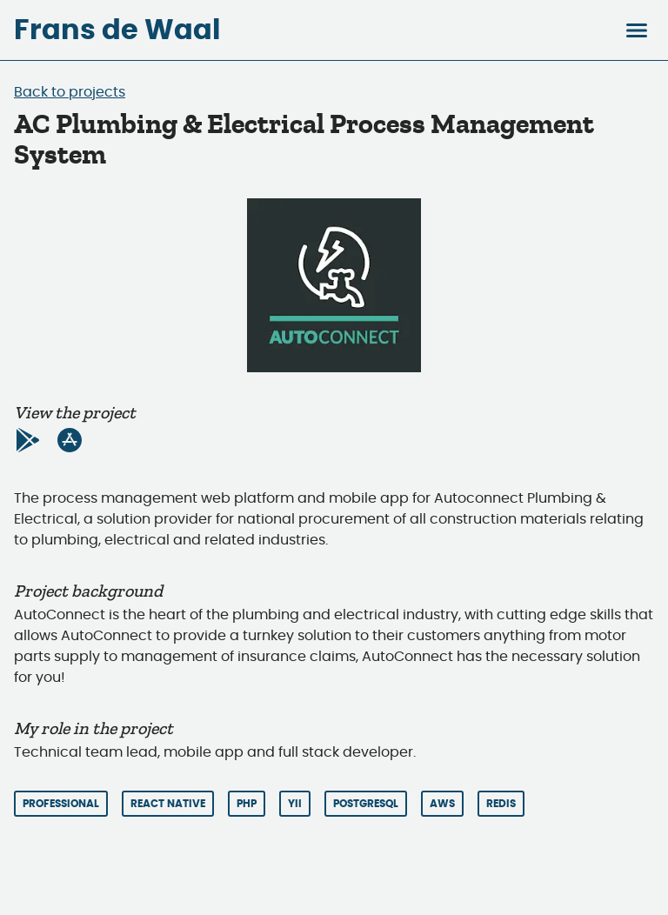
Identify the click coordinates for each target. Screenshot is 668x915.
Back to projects (69, 92)
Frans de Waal (117, 30)
